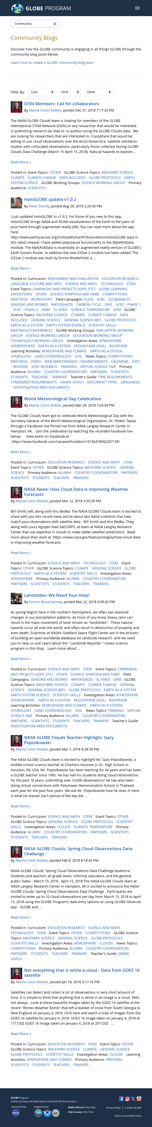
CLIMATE (18, 177)
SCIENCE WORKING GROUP (104, 182)
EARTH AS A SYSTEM (27, 325)
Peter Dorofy (39, 206)
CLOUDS (64, 826)
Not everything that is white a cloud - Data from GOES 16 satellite (82, 972)
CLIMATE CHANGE (42, 177)
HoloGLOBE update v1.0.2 (50, 199)
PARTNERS (99, 371)
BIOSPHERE (118, 346)
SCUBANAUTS (120, 299)
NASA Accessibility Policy (128, 1115)
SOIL (79, 356)
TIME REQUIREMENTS (115, 377)
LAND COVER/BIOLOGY (54, 356)
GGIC (109, 304)
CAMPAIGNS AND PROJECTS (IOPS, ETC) (64, 289)
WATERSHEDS (62, 304)
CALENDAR (120, 361)
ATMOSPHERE (110, 340)
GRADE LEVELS (72, 382)
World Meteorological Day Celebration (62, 399)
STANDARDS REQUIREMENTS (34, 382)
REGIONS (21, 366)
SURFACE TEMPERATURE (91, 309)
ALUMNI (35, 371)
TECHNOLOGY (112, 283)
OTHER (56, 172)
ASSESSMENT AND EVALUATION (73, 278)
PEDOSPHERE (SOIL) (90, 346)
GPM (117, 309)
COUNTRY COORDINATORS (66, 371)
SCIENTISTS (37, 188)
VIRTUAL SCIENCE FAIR (98, 366)
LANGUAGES (131, 382)
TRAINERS (59, 377)
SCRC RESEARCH (44, 366)
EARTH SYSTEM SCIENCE (66, 325)
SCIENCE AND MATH (81, 283)
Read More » (21, 162)
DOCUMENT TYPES (102, 382)
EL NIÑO (61, 309)
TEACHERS (40, 377)
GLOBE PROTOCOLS (105, 177)
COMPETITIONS (115, 294)
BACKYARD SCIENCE (118, 172)
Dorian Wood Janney (45, 601)
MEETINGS (20, 299)
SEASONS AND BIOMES (30, 304)
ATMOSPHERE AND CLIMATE (65, 351)
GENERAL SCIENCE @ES (83, 320)
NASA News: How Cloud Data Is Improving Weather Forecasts (76, 491)
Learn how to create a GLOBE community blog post (52, 62)
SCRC (101, 299)
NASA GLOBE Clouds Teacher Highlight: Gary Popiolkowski (69, 740)
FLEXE (89, 299)
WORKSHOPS (42, 299)
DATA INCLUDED (73, 177)
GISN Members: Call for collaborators (61, 104)
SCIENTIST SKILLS (102, 325)
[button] (137, 8)
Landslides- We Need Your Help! (56, 595)
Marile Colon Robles (45, 110)
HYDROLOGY (21, 356)
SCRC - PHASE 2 (26, 309)
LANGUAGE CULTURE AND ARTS (37, 283)
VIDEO (36, 361)
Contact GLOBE (133, 1107)
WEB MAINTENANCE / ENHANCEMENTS (77, 361)
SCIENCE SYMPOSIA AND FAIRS (75, 294)
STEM (131, 283)
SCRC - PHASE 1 (128, 304)
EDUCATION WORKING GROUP (98, 335)
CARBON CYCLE (89, 304)
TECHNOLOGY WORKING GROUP (37, 340)
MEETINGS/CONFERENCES (32, 330)
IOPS (136, 361)
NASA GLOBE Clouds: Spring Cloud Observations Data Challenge (78, 851)
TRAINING (69, 366)
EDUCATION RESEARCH (121, 278)
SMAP (46, 309)
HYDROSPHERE (23, 346)
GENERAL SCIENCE (46, 320)
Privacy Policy (113, 1107)
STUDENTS (20, 377)
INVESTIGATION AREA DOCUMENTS (42, 387)
